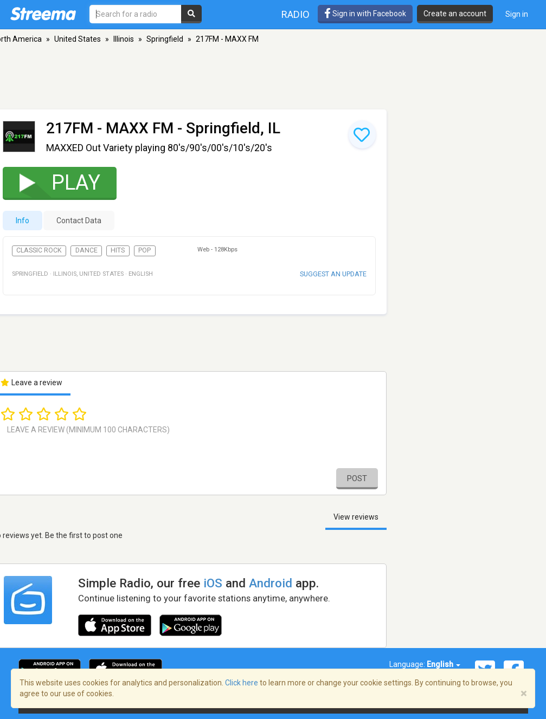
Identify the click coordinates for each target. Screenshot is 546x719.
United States (77, 39)
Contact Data (78, 220)
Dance (86, 250)
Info (22, 220)
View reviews (355, 517)
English (443, 664)
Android (270, 583)
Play (52, 182)
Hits (118, 250)
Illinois (123, 39)
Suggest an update (333, 274)
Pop (144, 250)
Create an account (454, 13)
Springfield (164, 39)
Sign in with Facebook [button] (365, 13)
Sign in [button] (516, 14)
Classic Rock (39, 250)
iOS (212, 583)
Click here (241, 682)
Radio (295, 14)
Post (357, 478)
